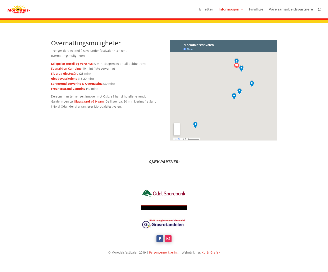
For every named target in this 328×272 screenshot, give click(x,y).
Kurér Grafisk (211, 252)
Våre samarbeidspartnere (291, 10)
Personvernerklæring (163, 252)
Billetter (206, 10)
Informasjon (229, 10)
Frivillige (256, 10)
